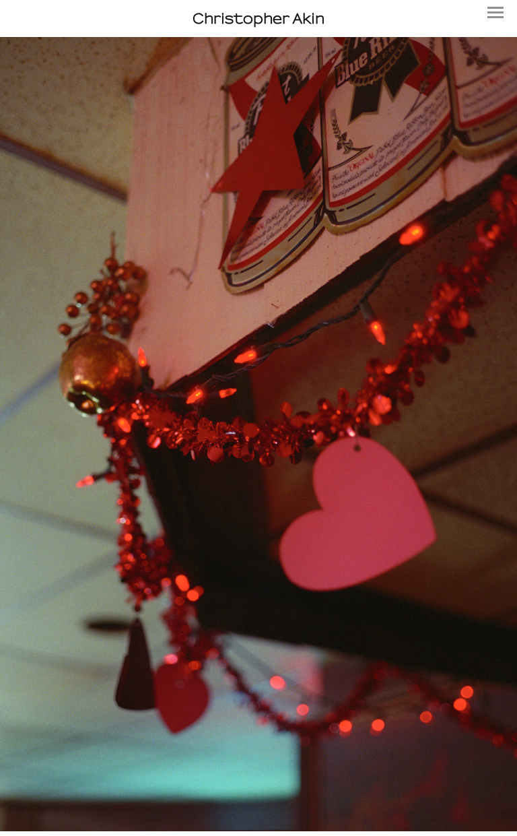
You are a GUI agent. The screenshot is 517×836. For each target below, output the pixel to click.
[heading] (258, 18)
